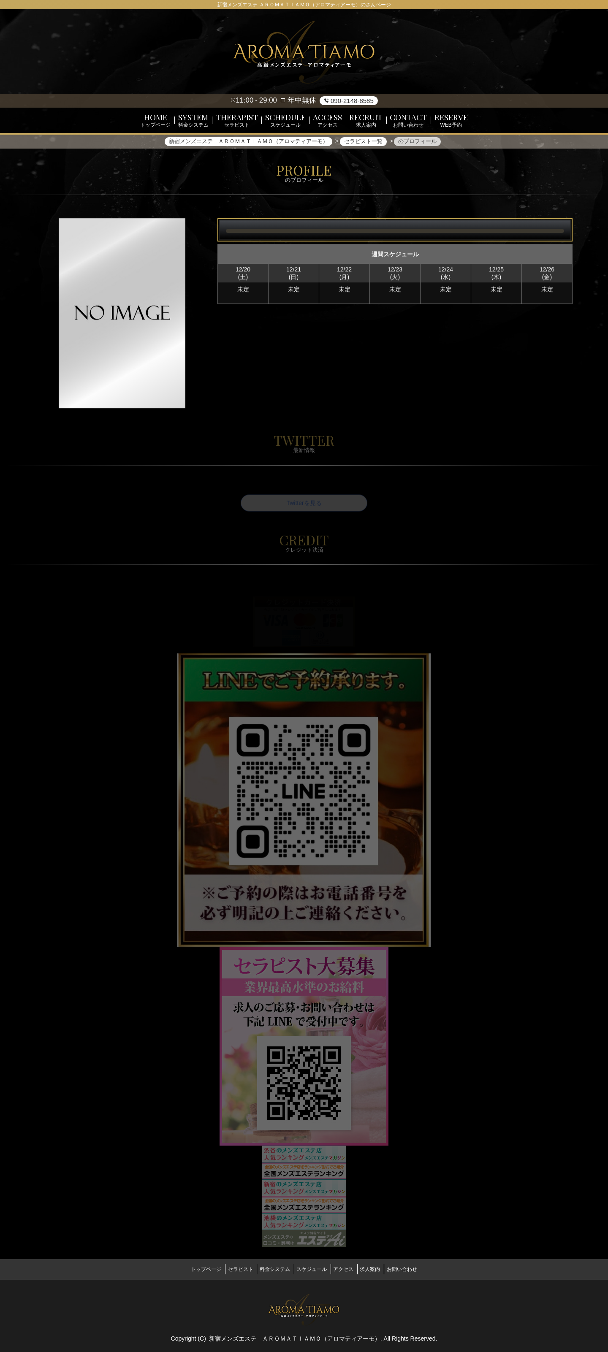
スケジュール (311, 1269)
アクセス (348, 1269)
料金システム (270, 1269)
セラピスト (230, 1269)
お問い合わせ (417, 1269)
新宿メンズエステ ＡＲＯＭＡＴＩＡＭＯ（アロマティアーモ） (294, 1335)
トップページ (191, 1269)
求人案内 (380, 1269)
